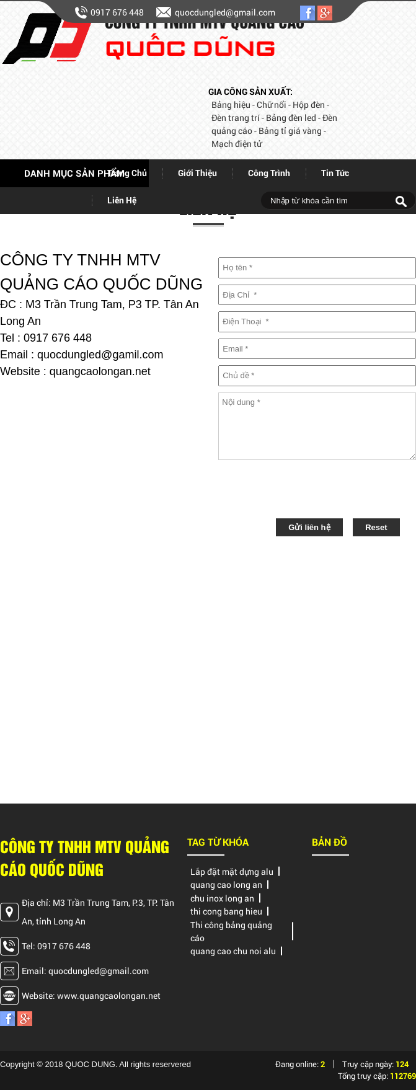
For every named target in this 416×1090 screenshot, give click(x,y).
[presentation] (312, 491)
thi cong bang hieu (226, 911)
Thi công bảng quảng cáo (231, 931)
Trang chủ (127, 173)
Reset (376, 527)
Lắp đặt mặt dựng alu (231, 871)
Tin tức (335, 173)
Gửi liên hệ (309, 527)
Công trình (269, 173)
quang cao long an (226, 884)
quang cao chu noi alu (233, 951)
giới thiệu (197, 173)
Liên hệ (121, 200)
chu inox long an (222, 898)
